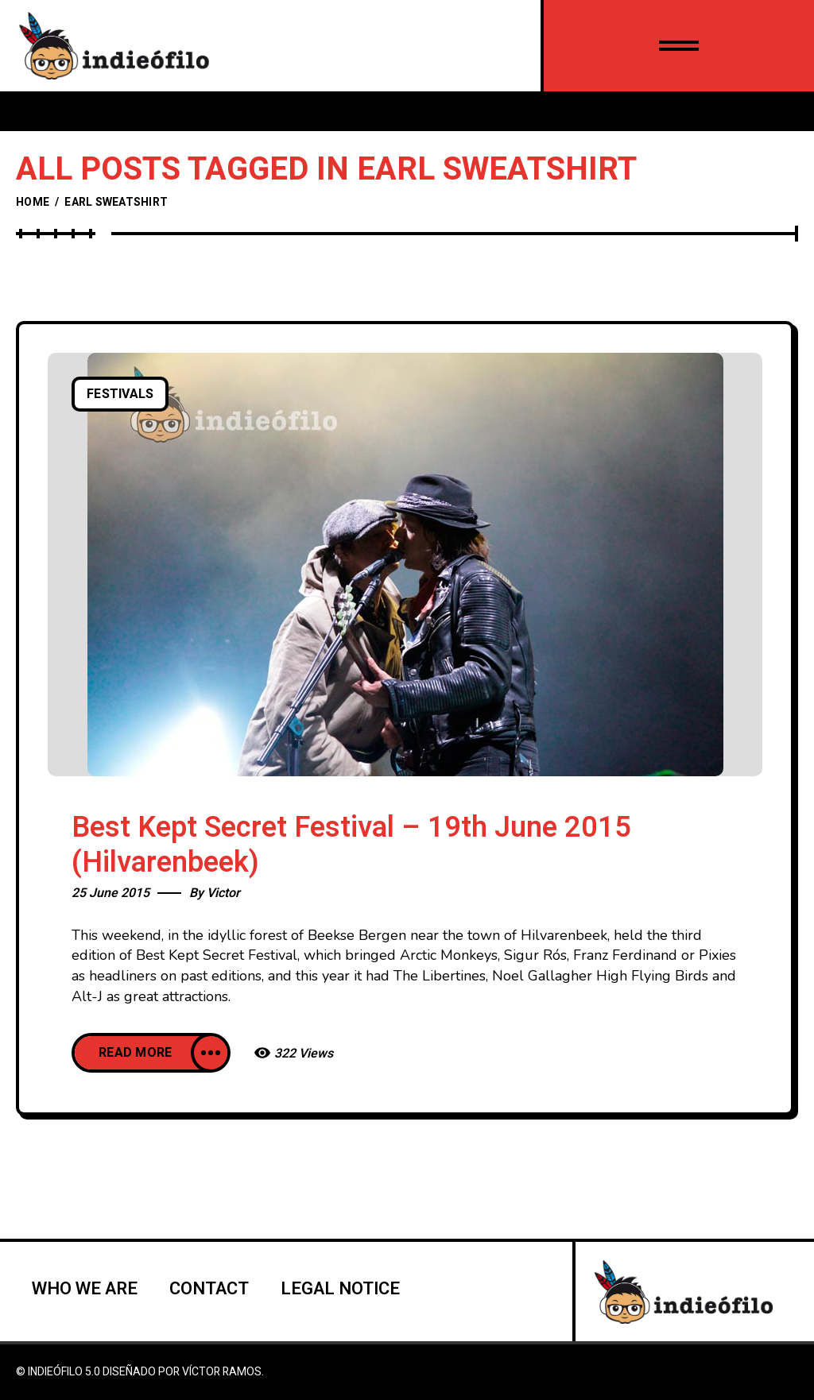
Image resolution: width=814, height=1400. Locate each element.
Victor (223, 893)
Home (32, 202)
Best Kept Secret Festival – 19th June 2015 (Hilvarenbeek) (351, 845)
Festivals (120, 394)
